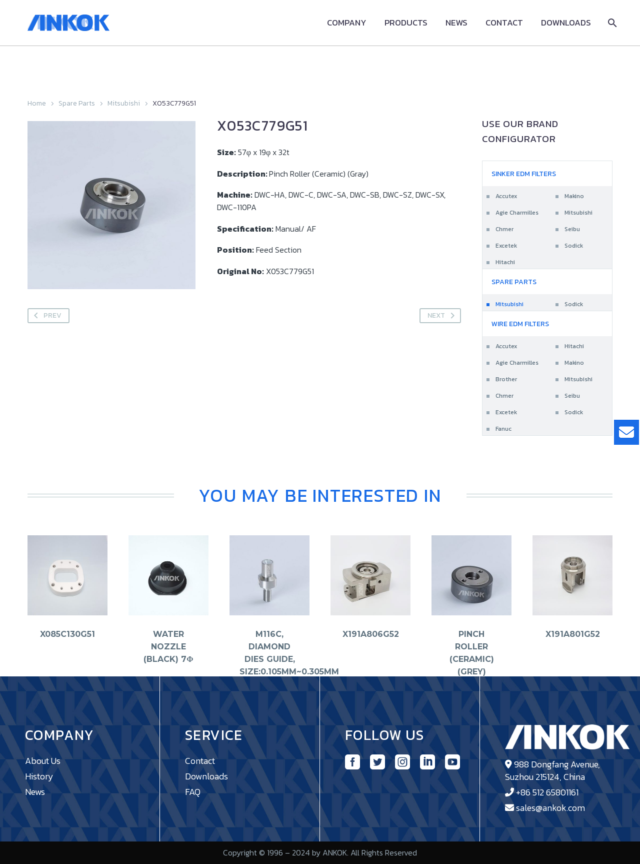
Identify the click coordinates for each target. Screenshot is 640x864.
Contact (504, 23)
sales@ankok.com (550, 807)
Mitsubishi (124, 103)
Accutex (506, 196)
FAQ (192, 791)
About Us (42, 760)
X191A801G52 (573, 633)
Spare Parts (76, 103)
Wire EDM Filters (520, 324)
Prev (46, 315)
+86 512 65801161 (547, 792)
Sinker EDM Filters (524, 174)
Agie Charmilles (517, 212)
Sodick (573, 245)
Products (406, 23)
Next (443, 315)
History (39, 776)
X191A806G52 (370, 633)
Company (346, 23)
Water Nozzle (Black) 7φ (168, 646)
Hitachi (505, 262)
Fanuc (504, 428)
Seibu (572, 229)
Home (37, 103)
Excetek (506, 245)
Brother (506, 379)
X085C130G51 (67, 633)
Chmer (505, 229)
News (457, 23)
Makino (574, 196)
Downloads (566, 23)
